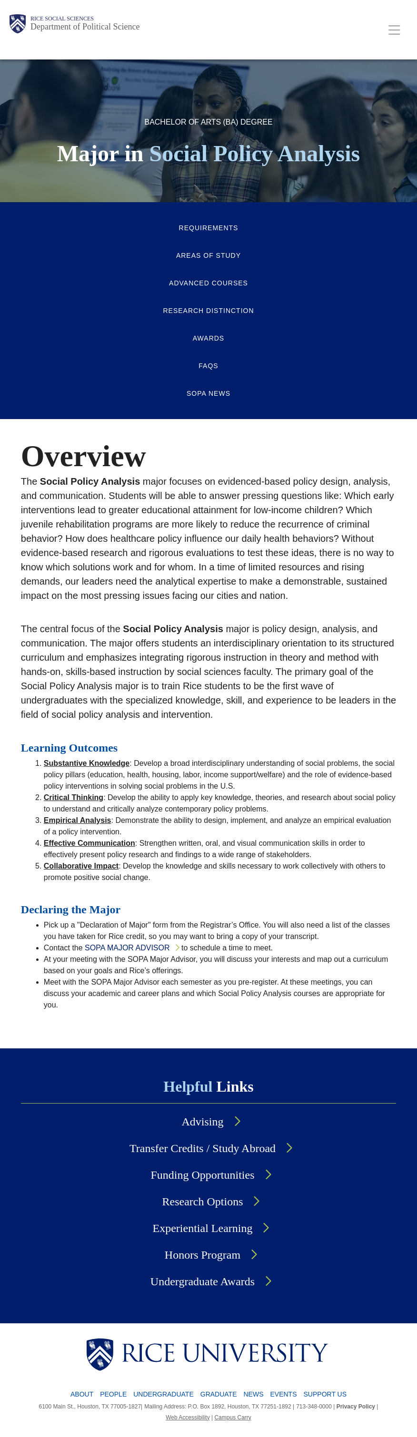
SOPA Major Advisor (127, 948)
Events (283, 1394)
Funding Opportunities (202, 1175)
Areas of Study (208, 255)
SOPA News (208, 393)
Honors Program (202, 1255)
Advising (202, 1121)
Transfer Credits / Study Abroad (202, 1148)
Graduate (218, 1394)
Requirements (208, 228)
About (81, 1394)
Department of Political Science (84, 26)
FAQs (208, 366)
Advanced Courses (208, 283)
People (113, 1394)
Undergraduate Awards (202, 1281)
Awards (208, 338)
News (254, 1394)
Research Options (202, 1201)
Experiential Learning (203, 1228)
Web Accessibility (187, 1417)
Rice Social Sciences (62, 18)
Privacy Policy (356, 1406)
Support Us (325, 1394)
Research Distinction (208, 310)
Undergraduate (163, 1394)
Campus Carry (232, 1417)
